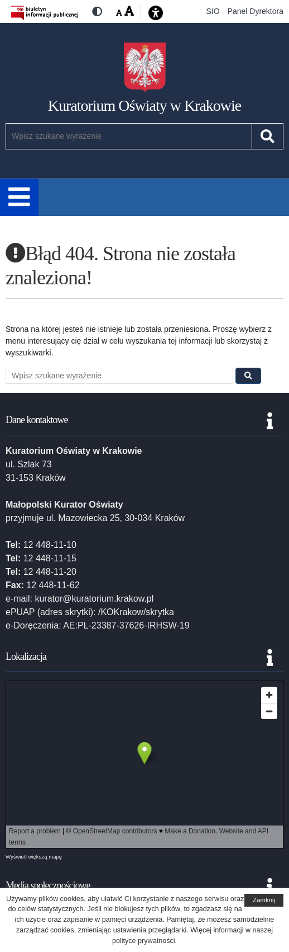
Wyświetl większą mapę (34, 856)
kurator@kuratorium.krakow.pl (94, 598)
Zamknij (264, 900)
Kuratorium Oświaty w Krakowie (145, 105)
